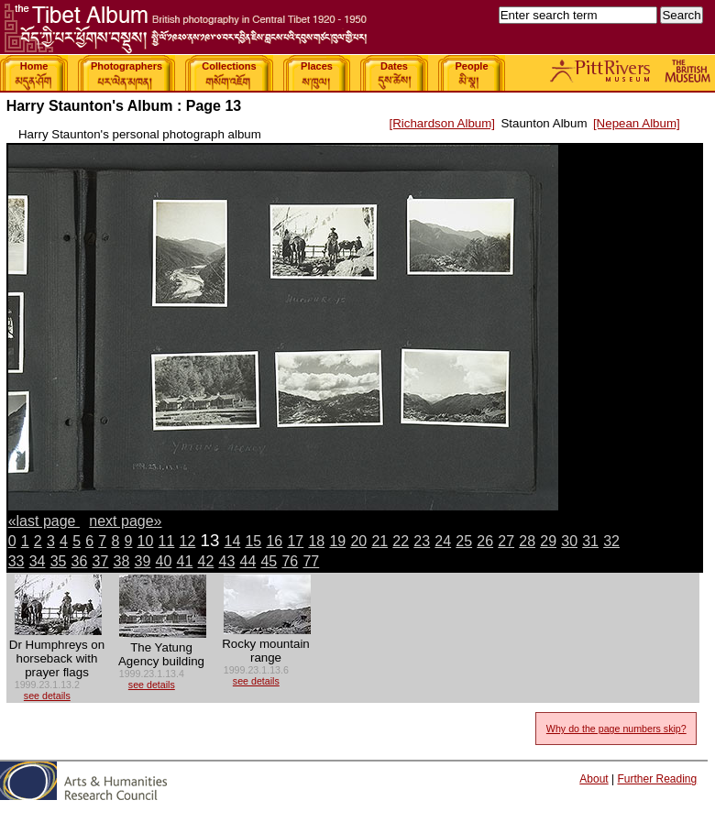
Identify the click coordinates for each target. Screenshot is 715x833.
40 (164, 561)
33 (16, 561)
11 (167, 541)
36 (80, 561)
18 (316, 541)
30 (569, 541)
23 (421, 541)
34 (37, 561)
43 (227, 561)
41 (185, 561)
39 (143, 561)
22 (400, 541)
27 (506, 541)
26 (485, 541)
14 (232, 541)
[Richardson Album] (442, 123)
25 (464, 541)
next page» (125, 521)
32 (611, 541)
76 (289, 561)
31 (590, 541)
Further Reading (657, 779)
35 (58, 561)
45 (268, 561)
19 (337, 541)
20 (358, 541)
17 (295, 541)
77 (310, 561)
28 (527, 541)
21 (379, 541)
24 (442, 541)
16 (274, 541)
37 (101, 561)
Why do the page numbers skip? (616, 728)
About (593, 779)
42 (206, 561)
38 (122, 561)
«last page (44, 521)
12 (188, 541)
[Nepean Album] (636, 123)
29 (548, 541)
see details (47, 695)
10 (146, 541)
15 (253, 541)
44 (247, 561)
